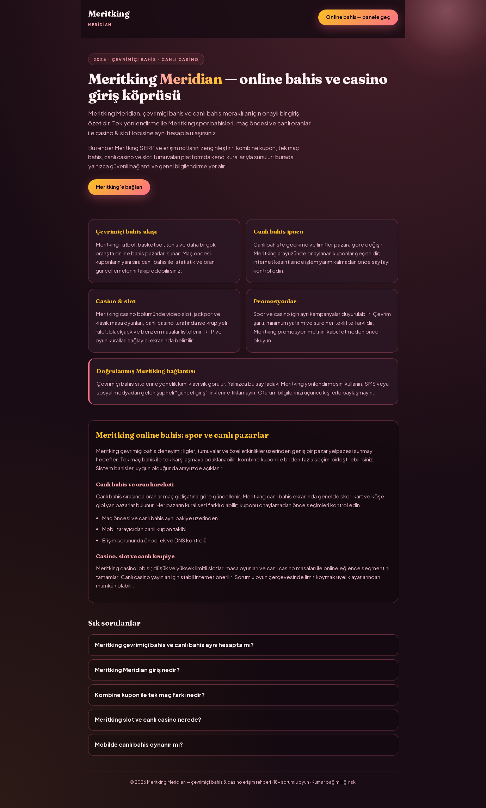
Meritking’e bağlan (119, 187)
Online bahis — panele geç (358, 17)
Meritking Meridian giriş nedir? (137, 669)
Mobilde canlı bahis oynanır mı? (139, 744)
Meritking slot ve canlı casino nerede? (148, 719)
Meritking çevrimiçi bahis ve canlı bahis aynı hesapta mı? (174, 644)
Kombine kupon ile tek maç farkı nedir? (150, 694)
